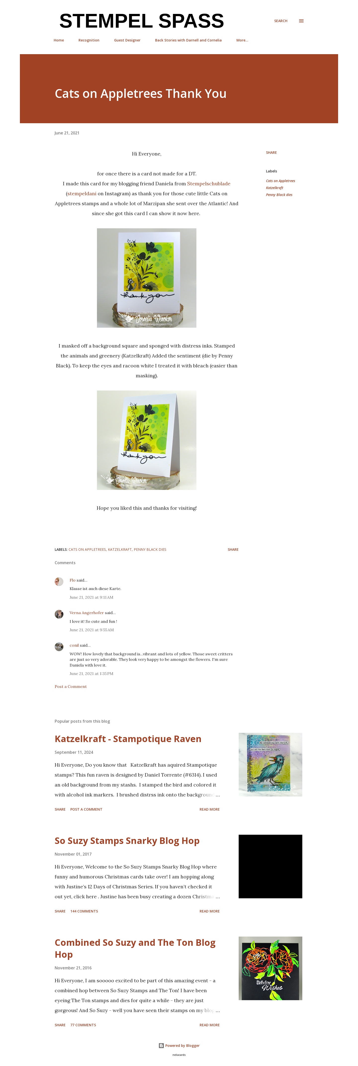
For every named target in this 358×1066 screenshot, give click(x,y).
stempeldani (82, 193)
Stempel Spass (139, 21)
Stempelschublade (208, 183)
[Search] (280, 21)
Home (59, 40)
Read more (210, 809)
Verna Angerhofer (87, 612)
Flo (73, 580)
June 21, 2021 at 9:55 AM (92, 629)
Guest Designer (127, 40)
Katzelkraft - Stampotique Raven (128, 739)
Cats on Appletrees (280, 180)
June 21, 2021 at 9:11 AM (91, 597)
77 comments (83, 1025)
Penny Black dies (279, 194)
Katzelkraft (274, 187)
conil (74, 645)
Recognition (89, 40)
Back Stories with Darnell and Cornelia (188, 40)
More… (242, 40)
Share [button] (271, 152)
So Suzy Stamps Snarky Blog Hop (127, 840)
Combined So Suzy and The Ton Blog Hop (135, 948)
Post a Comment (71, 686)
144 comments (84, 911)
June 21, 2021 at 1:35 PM (91, 673)
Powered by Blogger (179, 1045)
